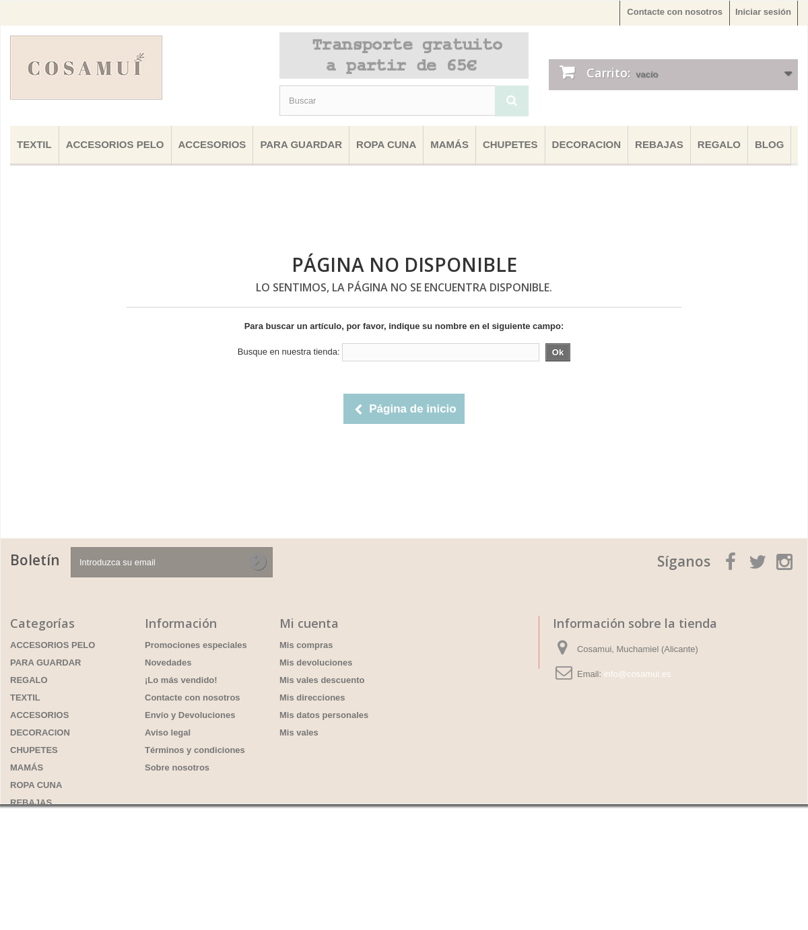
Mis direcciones (312, 697)
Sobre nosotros (177, 767)
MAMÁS (449, 144)
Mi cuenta (309, 623)
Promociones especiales (196, 645)
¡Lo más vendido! (181, 680)
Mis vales (298, 732)
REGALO (719, 144)
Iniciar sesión (763, 12)
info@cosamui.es (637, 674)
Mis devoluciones (315, 662)
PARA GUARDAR (301, 144)
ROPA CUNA (386, 144)
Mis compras (306, 645)
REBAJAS (659, 144)
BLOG (769, 144)
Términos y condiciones (195, 750)
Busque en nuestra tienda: (289, 352)
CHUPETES (510, 144)
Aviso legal (168, 732)
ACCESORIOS (212, 144)
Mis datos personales (323, 715)
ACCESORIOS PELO (115, 144)
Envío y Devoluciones (190, 715)
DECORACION (586, 144)
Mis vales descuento (321, 680)
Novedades (168, 662)
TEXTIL (34, 144)
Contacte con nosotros (674, 12)
